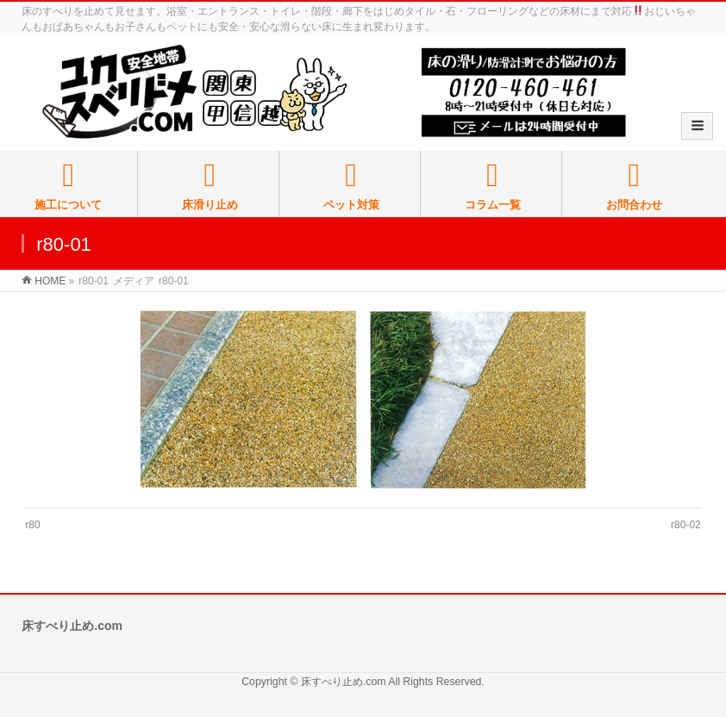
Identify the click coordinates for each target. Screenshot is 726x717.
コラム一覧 (493, 185)
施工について (68, 185)
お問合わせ (633, 185)
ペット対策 (351, 185)
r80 (32, 525)
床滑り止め (210, 185)
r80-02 (686, 525)
